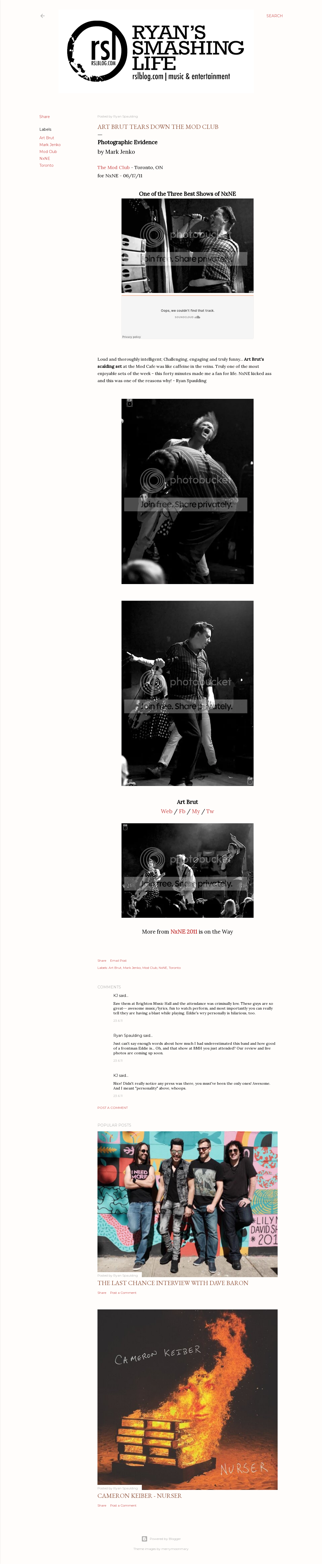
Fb (182, 811)
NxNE (44, 158)
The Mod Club (113, 167)
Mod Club (48, 151)
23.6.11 (118, 1021)
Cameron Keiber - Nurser (139, 1495)
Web (166, 811)
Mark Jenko (50, 144)
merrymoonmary (175, 1549)
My (196, 811)
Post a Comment (112, 1108)
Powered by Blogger (161, 1539)
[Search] (275, 16)
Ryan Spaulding (127, 1035)
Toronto (46, 165)
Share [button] (44, 116)
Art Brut (46, 137)
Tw (210, 811)
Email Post (118, 960)
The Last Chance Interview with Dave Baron (173, 1283)
